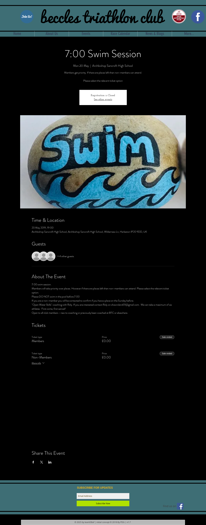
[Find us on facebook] (180, 506)
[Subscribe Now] (103, 503)
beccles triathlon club (102, 16)
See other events (103, 99)
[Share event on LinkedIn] (49, 462)
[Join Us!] (27, 16)
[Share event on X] (41, 462)
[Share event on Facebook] (33, 462)
